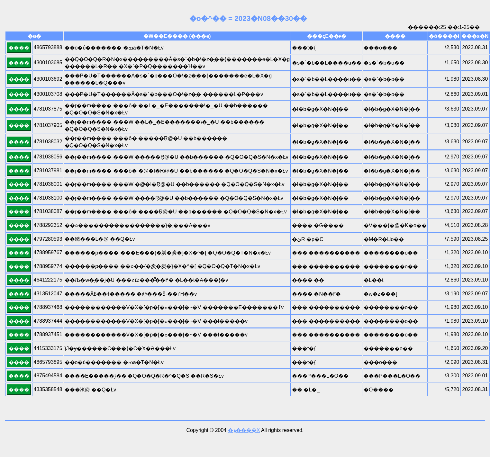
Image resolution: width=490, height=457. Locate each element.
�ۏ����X (244, 430)
